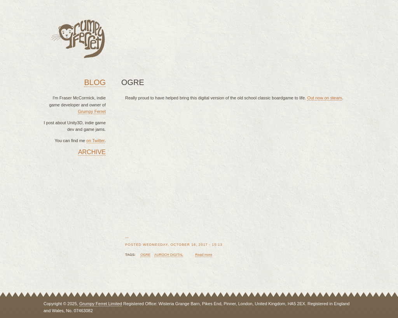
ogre (145, 255)
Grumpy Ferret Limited (100, 303)
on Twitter (95, 140)
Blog (95, 82)
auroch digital (168, 255)
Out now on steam (324, 98)
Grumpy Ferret (92, 111)
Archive (92, 152)
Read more (203, 255)
